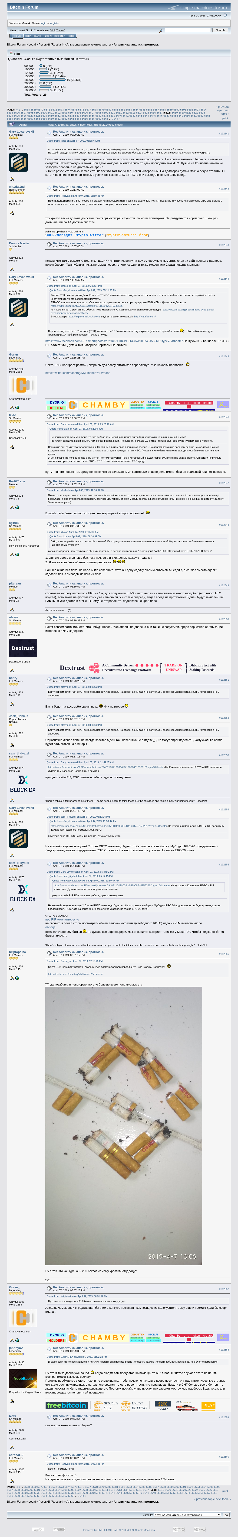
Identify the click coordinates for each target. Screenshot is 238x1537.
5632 (64, 115)
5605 (78, 112)
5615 (146, 112)
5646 (160, 115)
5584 (135, 109)
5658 (37, 118)
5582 (122, 109)
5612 (126, 112)
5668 (105, 118)
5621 (188, 112)
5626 (24, 115)
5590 (176, 109)
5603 (64, 112)
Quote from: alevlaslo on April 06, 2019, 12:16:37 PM (75, 490)
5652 (200, 115)
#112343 (224, 245)
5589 (170, 109)
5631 (58, 115)
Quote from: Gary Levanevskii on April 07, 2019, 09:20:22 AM (80, 424)
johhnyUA (16, 1348)
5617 (160, 112)
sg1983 (14, 523)
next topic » (225, 111)
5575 (74, 109)
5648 (173, 115)
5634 (78, 115)
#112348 (224, 524)
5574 (68, 109)
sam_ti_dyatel (19, 753)
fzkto (12, 415)
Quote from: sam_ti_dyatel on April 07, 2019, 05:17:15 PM (78, 817)
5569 (33, 109)
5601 (51, 112)
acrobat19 (16, 1455)
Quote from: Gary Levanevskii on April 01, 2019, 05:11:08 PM (83, 290)
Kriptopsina (17, 952)
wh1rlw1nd (17, 186)
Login (48, 36)
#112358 (224, 1349)
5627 (30, 115)
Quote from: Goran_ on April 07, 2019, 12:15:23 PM (74, 961)
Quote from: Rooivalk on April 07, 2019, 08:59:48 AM (75, 196)
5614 (139, 112)
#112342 (224, 188)
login (43, 23)
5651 (194, 115)
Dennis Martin (19, 243)
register (54, 23)
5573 (61, 109)
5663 (71, 118)
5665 (85, 118)
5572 (54, 109)
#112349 (224, 585)
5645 (153, 115)
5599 (37, 112)
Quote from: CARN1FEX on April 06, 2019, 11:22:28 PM (77, 1357)
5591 (183, 109)
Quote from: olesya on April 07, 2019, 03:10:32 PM (74, 687)
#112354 (224, 809)
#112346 (224, 417)
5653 (207, 115)
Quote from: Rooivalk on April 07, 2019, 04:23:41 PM (75, 1464)
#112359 (224, 1417)
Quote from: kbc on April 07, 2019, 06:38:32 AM (75, 536)
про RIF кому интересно (62, 919)
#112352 (224, 717)
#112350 (224, 619)
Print (225, 118)
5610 (112, 112)
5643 (139, 115)
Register (59, 36)
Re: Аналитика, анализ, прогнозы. (78, 131)
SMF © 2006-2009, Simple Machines (134, 1530)
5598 (30, 112)
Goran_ (14, 354)
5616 (153, 112)
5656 (24, 118)
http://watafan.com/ (145, 316)
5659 (44, 118)
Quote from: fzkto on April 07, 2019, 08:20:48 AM (73, 141)
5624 (10, 115)
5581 (115, 109)
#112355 (224, 864)
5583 (129, 109)
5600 (44, 112)
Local (32, 44)
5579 (102, 109)
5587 (156, 109)
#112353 (224, 755)
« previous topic (222, 108)
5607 (92, 112)
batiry (13, 678)
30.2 (52, 30)
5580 (108, 109)
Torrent (60, 30)
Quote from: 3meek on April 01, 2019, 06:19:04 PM (74, 286)
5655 (17, 118)
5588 (163, 109)
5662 (64, 118)
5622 (195, 112)
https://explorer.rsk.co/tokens (84, 316)
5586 (149, 109)
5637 (98, 115)
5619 (175, 112)
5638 (105, 115)
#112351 (224, 679)
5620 (181, 112)
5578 (95, 109)
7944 (115, 118)
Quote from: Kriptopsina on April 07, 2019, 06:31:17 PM (77, 1296)
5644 (146, 115)
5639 (112, 115)
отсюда (50, 927)
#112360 (224, 1456)
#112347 (224, 483)
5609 (105, 112)
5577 (88, 109)
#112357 (224, 1289)
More (71, 36)
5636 (92, 115)
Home (17, 36)
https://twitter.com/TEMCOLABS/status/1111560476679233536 (86, 305)
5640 (119, 115)
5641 (126, 115)
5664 (78, 118)
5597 (24, 112)
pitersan (15, 583)
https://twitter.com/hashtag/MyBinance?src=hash (77, 373)
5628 (37, 115)
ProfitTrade (17, 481)
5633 (71, 115)
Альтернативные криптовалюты (88, 44)
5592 (190, 109)
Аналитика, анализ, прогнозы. (136, 44)
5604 (71, 112)
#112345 (224, 356)
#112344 (224, 278)
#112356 (224, 954)
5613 (132, 112)
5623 (202, 112)
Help (28, 36)
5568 (27, 109)
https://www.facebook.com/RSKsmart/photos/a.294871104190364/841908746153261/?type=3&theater (114, 341)
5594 (204, 109)
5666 (92, 118)
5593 (197, 109)
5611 (119, 112)
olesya (13, 617)
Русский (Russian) (51, 44)
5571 (47, 109)
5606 (85, 112)
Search (38, 36)
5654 (10, 118)
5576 (81, 109)
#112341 (224, 133)
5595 (10, 112)
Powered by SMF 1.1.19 (97, 1530)
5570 (40, 109)
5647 (166, 115)
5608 (98, 112)
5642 (132, 115)
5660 (51, 118)
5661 (58, 118)
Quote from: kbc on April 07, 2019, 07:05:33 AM (73, 532)
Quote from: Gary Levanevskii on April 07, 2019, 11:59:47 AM (80, 762)
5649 (180, 115)
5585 (142, 109)
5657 (30, 118)
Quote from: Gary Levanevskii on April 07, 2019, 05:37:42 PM (80, 872)
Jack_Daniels (18, 716)
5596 (17, 112)
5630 (51, 115)
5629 (44, 115)
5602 (58, 112)
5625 (17, 115)
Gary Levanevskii (21, 131)
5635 (85, 115)
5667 (98, 118)
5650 (187, 115)
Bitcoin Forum (16, 44)
